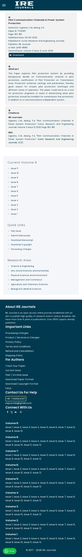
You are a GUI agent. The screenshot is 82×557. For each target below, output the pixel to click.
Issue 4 (14, 200)
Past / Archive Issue (16, 375)
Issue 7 (14, 186)
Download (16, 55)
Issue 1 (14, 214)
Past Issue (16, 231)
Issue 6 (14, 191)
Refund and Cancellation (19, 351)
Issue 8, (71, 427)
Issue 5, (44, 427)
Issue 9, (9, 431)
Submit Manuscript (20, 235)
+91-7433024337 (15, 398)
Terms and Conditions (18, 346)
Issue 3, (26, 427)
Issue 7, (62, 427)
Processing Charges (21, 249)
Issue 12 (37, 444)
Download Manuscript (22, 240)
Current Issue (13, 370)
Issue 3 (14, 205)
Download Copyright (21, 244)
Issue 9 (14, 177)
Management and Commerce (26, 279)
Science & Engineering (22, 266)
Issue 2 (14, 209)
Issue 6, (53, 427)
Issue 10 (15, 173)
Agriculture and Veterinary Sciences (29, 284)
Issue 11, (28, 444)
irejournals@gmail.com (18, 403)
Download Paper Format (19, 379)
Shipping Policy (14, 355)
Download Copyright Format (21, 383)
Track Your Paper (15, 365)
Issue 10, (18, 444)
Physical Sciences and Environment (29, 275)
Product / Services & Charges (22, 337)
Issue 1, (9, 427)
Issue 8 (14, 182)
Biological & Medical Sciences (26, 289)
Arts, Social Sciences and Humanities (30, 270)
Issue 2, (18, 427)
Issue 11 (14, 168)
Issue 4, (35, 427)
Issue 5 (14, 195)
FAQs (8, 388)
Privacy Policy (13, 342)
